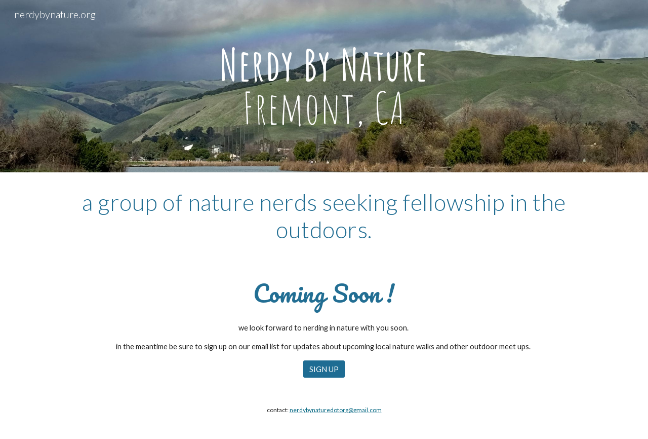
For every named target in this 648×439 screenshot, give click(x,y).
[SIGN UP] (324, 369)
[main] (324, 86)
